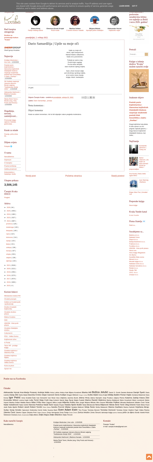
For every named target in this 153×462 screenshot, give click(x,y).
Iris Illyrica (132, 255)
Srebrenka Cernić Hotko (39, 410)
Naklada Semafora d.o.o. (138, 266)
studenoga (10, 227)
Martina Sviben (14, 402)
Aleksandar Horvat (12, 392)
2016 (9, 282)
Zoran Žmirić (73, 412)
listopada (9, 230)
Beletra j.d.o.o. (134, 235)
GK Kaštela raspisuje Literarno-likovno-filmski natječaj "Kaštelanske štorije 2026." (11, 85)
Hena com (132, 250)
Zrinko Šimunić (95, 412)
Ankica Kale (64, 392)
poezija (49, 101)
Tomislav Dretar (122, 410)
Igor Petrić (15, 397)
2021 (9, 265)
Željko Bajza (44, 415)
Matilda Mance (25, 402)
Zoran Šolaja (64, 412)
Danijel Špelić (139, 392)
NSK (5, 320)
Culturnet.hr (8, 333)
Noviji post (31, 176)
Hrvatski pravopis (10, 299)
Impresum (7, 160)
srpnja (8, 241)
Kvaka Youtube (134, 215)
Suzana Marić (53, 410)
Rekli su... (132, 225)
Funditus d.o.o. (134, 246)
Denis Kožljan (61, 395)
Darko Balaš (23, 395)
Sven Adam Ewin (68, 409)
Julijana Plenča (119, 398)
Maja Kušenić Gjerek (57, 400)
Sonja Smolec (16, 410)
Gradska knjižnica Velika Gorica (10, 361)
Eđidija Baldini (114, 395)
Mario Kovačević (126, 400)
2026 (9, 207)
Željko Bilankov (56, 415)
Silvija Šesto (90, 407)
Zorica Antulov (84, 412)
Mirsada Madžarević (127, 402)
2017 (9, 279)
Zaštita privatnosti (10, 169)
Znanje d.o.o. (133, 275)
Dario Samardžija (40, 101)
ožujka (8, 254)
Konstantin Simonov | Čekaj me (143, 147)
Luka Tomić (34, 400)
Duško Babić (93, 395)
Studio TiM (133, 270)
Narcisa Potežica (36, 405)
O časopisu (8, 163)
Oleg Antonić (130, 405)
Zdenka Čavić (10, 412)
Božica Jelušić (100, 392)
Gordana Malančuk (139, 395)
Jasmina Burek (73, 398)
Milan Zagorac (47, 402)
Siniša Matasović (102, 407)
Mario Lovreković (138, 400)
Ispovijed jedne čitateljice (94, 30)
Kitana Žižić (144, 398)
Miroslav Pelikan (113, 402)
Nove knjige (133, 205)
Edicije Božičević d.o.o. (137, 242)
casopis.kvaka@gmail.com (117, 426)
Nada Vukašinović (11, 405)
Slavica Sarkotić (129, 407)
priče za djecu (129, 412)
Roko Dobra (47, 407)
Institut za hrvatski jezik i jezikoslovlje (12, 303)
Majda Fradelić (79, 400)
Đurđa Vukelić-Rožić (142, 412)
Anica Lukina (55, 392)
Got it (134, 6)
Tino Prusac (83, 410)
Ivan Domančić (42, 398)
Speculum (26, 410)
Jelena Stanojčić (96, 398)
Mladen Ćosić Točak (142, 402)
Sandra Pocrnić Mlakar (61, 407)
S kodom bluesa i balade (75, 30)
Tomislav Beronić (94, 410)
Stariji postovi (117, 176)
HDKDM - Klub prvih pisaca (138, 248)
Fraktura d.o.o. (134, 244)
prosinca (9, 224)
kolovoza (9, 237)
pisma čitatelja (118, 412)
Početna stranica (73, 176)
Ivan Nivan (52, 398)
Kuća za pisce (9, 366)
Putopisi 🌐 (8, 146)
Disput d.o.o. (133, 239)
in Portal (7, 342)
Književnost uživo (10, 339)
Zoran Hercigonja (53, 412)
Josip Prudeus (108, 398)
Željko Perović (68, 415)
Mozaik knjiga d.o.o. (136, 261)
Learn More (124, 6)
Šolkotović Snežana (11, 415)
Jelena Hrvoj (84, 398)
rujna (8, 234)
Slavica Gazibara (115, 407)
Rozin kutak (55, 30)
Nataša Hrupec (59, 405)
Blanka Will (87, 392)
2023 (9, 217)
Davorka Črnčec (35, 395)
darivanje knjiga (107, 412)
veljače (8, 257)
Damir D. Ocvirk (115, 392)
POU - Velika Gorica (11, 336)
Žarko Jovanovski (23, 415)
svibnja (8, 247)
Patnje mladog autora (35, 30)
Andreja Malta (44, 392)
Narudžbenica (9, 157)
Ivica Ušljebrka (61, 398)
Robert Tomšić (36, 407)
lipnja (8, 244)
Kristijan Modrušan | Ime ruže (63, 422)
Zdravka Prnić (32, 412)
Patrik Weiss (140, 405)
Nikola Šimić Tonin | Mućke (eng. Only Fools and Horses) (11, 101)
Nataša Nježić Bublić (73, 405)
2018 (9, 275)
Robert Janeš (24, 407)
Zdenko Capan (21, 412)
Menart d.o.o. (133, 259)
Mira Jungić (80, 402)
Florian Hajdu (126, 395)
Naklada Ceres (134, 237)
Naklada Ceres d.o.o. (136, 264)
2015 (9, 285)
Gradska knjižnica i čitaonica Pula (10, 351)
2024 (9, 214)
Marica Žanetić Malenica (96, 400)
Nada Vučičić (24, 405)
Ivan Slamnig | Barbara (143, 181)
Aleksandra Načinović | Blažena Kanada (12, 93)
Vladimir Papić (133, 410)
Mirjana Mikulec (90, 402)
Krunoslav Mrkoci (11, 400)
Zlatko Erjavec (42, 412)
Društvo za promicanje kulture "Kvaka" (11, 37)
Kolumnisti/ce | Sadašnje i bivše (10, 173)
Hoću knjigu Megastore (137, 253)
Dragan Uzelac (83, 395)
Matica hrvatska (9, 317)
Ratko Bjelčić (13, 407)
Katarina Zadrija (132, 398)
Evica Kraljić (103, 395)
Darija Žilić (14, 395)
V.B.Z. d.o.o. (133, 272)
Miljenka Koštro (69, 402)
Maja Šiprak (69, 400)
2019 (9, 272)
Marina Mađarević (113, 400)
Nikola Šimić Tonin (117, 405)
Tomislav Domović (108, 410)
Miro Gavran (101, 402)
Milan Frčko (36, 402)
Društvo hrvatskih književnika (10, 308)
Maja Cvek (44, 400)
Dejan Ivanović (48, 395)
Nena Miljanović (102, 405)
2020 (9, 268)
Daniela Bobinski (127, 392)
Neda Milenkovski (88, 405)
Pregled (7, 197)
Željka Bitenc (34, 415)
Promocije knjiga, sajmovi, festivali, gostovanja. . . (10, 122)
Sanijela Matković (77, 407)
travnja (8, 251)
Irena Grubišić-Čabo (28, 398)
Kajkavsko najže (114, 30)
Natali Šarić (49, 405)
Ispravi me (7, 369)
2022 (9, 221)
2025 (9, 211)
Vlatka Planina (144, 410)
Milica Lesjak (57, 402)
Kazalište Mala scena (136, 257)
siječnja (9, 261)
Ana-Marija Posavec (29, 392)
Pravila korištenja (10, 166)
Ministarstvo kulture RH (12, 296)
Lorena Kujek (24, 400)
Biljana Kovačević (75, 392)
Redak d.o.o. (133, 268)
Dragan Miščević (73, 395)
